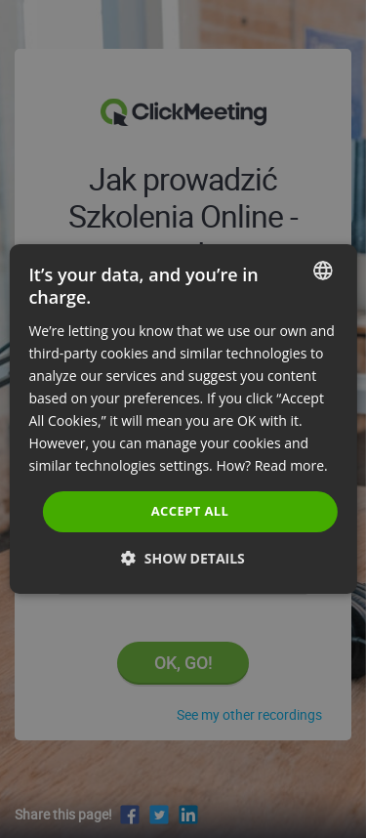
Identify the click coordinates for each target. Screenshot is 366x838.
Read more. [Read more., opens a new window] (291, 465)
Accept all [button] (190, 511)
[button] (183, 558)
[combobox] (323, 270)
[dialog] (182, 419)
